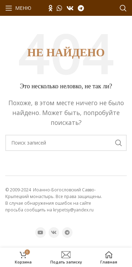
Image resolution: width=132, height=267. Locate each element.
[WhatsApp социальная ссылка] (59, 8)
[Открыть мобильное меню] (18, 8)
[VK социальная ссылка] (70, 8)
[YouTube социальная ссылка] (40, 232)
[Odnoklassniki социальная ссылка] (50, 8)
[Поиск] (123, 8)
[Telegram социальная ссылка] (81, 8)
